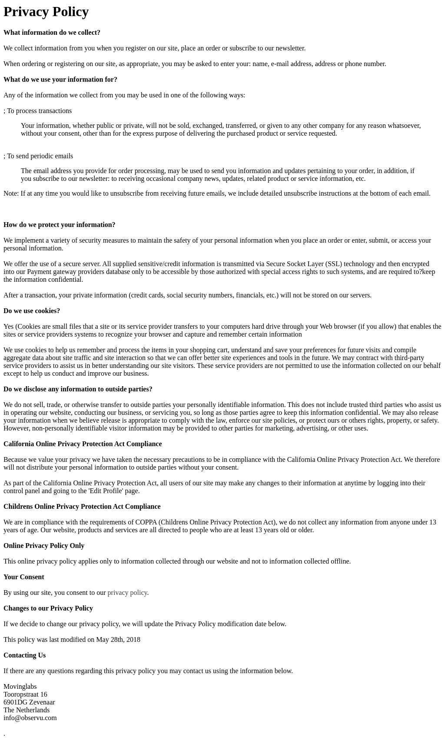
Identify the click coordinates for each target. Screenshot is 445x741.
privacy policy (127, 592)
